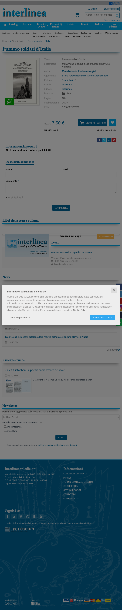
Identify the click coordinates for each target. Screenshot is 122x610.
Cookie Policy (79, 310)
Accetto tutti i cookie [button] (102, 317)
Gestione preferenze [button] (20, 317)
